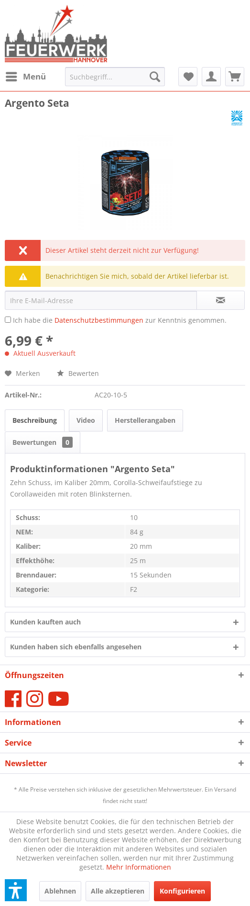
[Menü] (25, 76)
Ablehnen (60, 890)
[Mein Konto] (211, 76)
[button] (16, 890)
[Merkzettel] (187, 76)
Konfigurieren (182, 890)
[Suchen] (155, 76)
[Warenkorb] (234, 76)
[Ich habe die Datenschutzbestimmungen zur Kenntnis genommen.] (8, 320)
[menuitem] (25, 76)
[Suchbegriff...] (115, 76)
